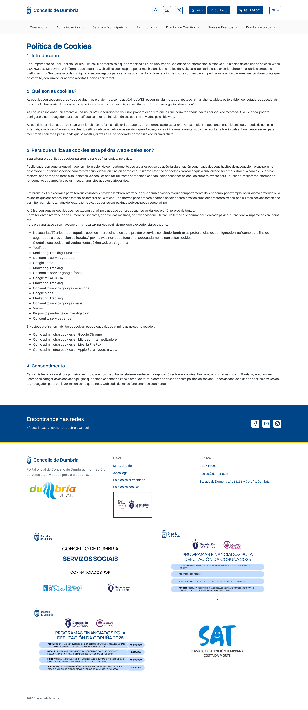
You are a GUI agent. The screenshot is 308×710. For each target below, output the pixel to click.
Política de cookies (126, 487)
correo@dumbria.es (214, 473)
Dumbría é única (258, 27)
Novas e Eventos (220, 27)
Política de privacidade (129, 480)
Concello (36, 27)
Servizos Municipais (108, 27)
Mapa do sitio (122, 466)
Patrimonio (144, 27)
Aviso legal (120, 473)
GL (274, 10)
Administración (68, 27)
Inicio (200, 10)
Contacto (220, 10)
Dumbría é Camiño (180, 27)
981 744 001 (252, 10)
